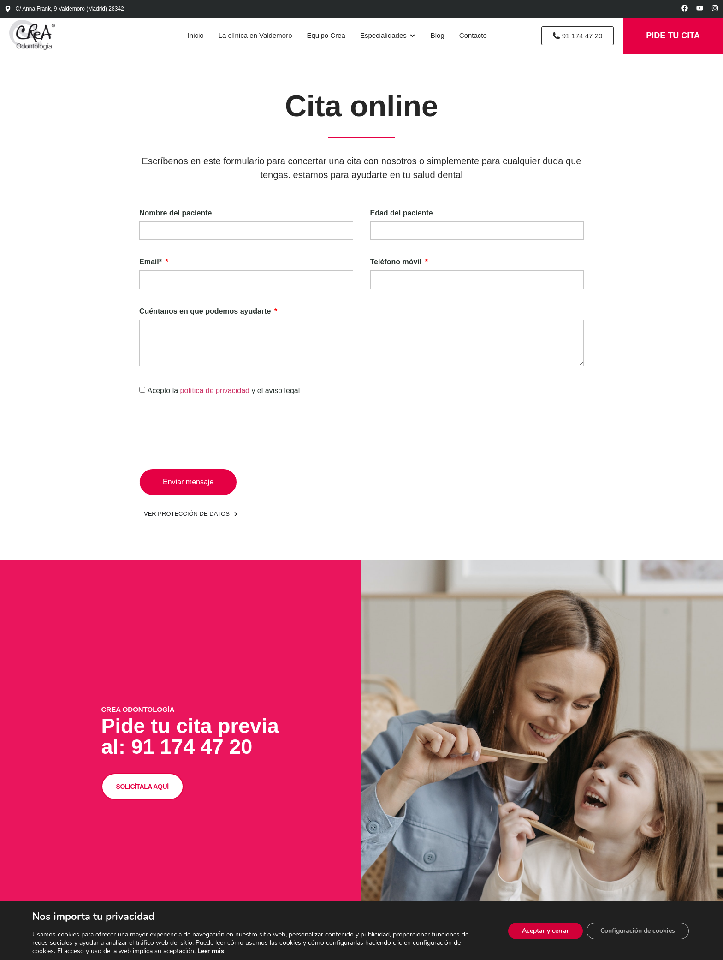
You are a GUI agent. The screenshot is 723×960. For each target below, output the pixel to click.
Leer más (210, 951)
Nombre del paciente (175, 213)
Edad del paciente (401, 213)
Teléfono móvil (397, 262)
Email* (151, 262)
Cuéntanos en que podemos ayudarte (206, 311)
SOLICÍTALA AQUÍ (142, 785)
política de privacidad (216, 390)
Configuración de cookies (637, 930)
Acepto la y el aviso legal (223, 390)
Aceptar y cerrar (545, 930)
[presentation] (209, 432)
